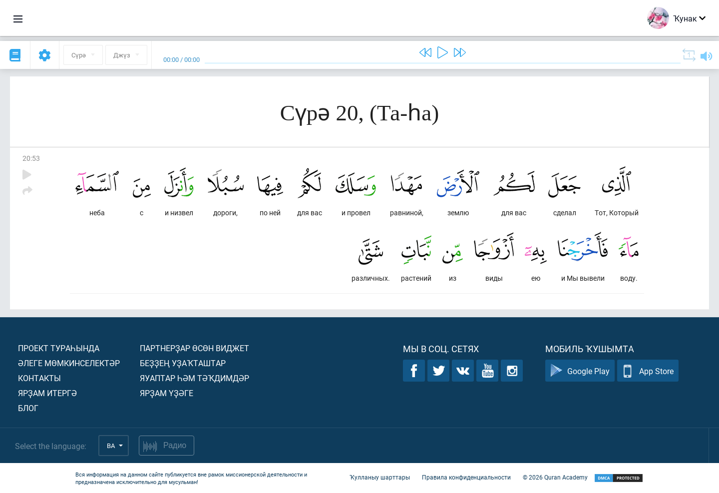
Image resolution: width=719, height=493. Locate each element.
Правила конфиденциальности (466, 477)
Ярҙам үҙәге (166, 393)
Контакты (39, 378)
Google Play (580, 371)
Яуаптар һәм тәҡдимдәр (194, 378)
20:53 (31, 158)
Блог (28, 408)
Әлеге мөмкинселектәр (69, 363)
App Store (648, 371)
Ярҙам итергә (47, 393)
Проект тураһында (58, 348)
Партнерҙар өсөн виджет (194, 348)
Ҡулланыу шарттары (380, 477)
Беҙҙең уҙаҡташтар (183, 363)
